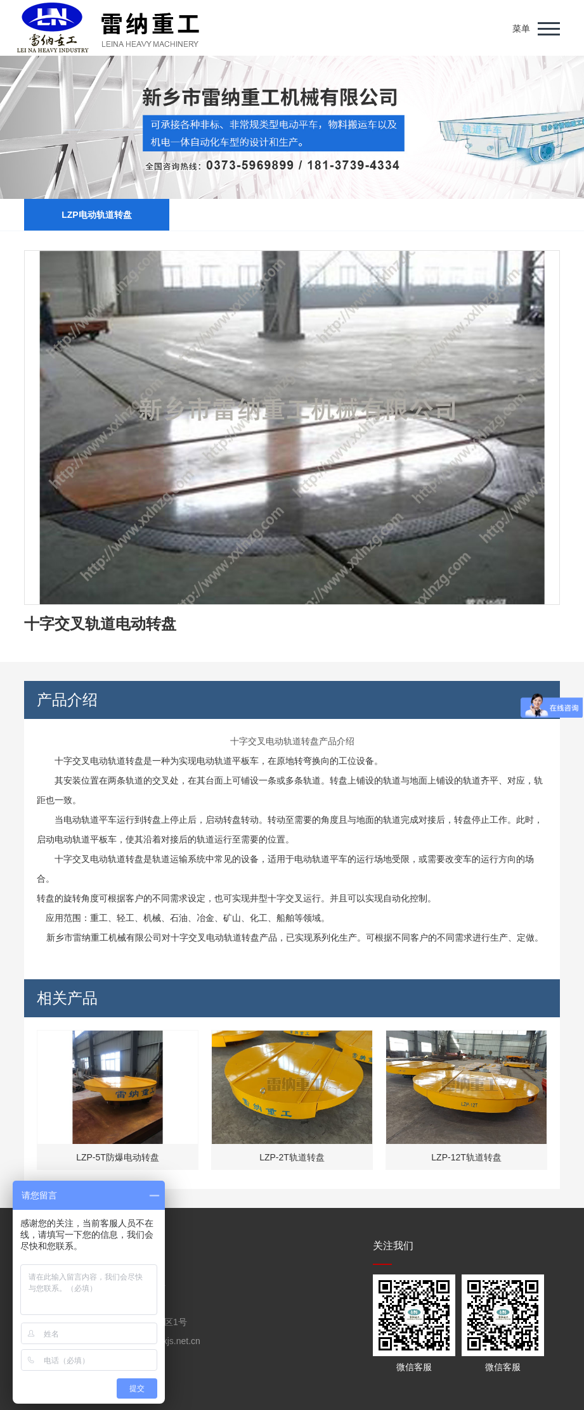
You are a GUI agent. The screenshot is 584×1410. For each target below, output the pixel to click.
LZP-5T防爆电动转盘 (117, 1157)
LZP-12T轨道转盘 (466, 1157)
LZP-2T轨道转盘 (292, 1157)
